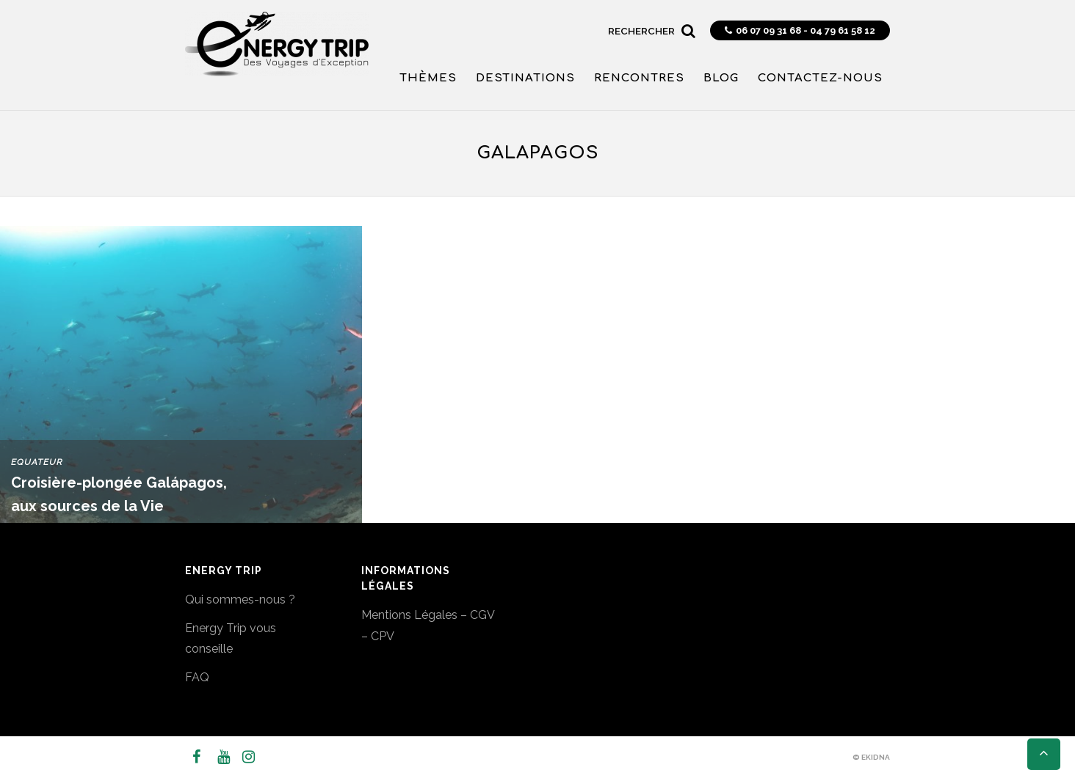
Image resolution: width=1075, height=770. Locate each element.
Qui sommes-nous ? (240, 599)
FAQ (197, 677)
